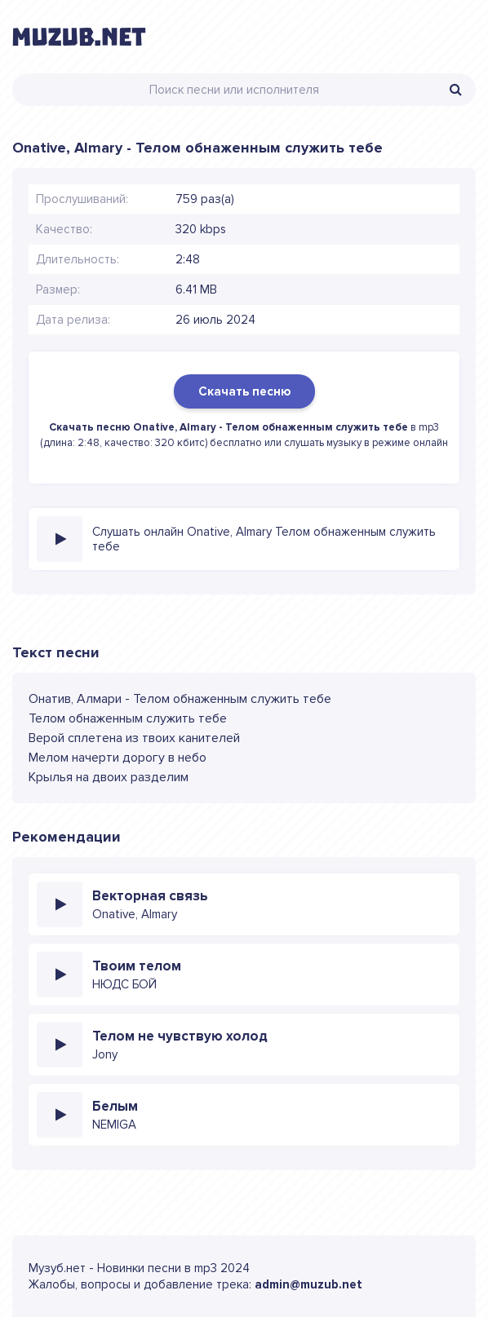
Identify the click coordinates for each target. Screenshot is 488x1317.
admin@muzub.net (308, 1284)
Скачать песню (244, 391)
